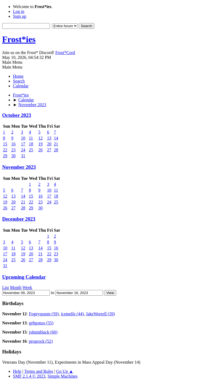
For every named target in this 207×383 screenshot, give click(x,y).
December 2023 (18, 219)
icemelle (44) (72, 314)
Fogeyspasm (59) (44, 314)
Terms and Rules (38, 371)
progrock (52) (41, 341)
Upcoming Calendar (24, 277)
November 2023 (19, 167)
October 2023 (16, 115)
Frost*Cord (65, 52)
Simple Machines (62, 376)
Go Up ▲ (64, 371)
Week (27, 287)
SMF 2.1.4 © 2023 (29, 376)
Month (16, 287)
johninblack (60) (43, 332)
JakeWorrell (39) (100, 314)
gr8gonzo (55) (41, 323)
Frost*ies (19, 39)
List (5, 287)
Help (17, 371)
